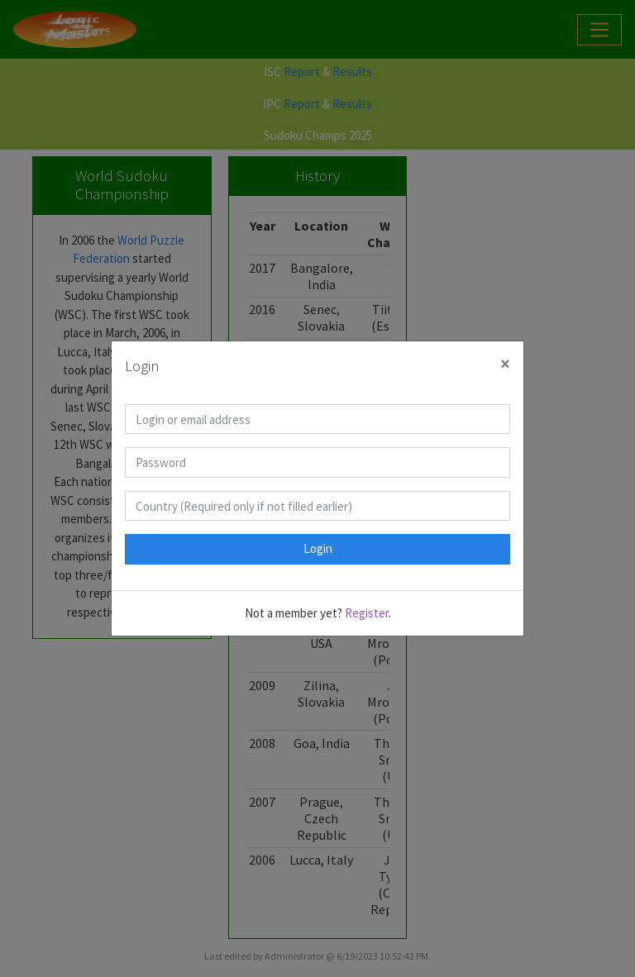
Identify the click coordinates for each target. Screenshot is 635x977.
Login (317, 548)
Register (367, 613)
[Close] (505, 364)
